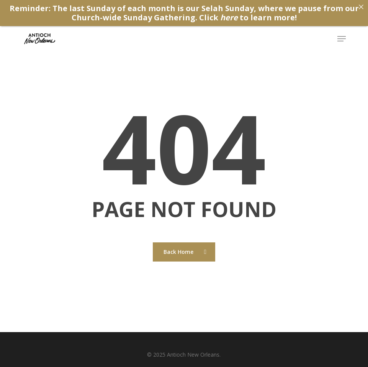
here (229, 17)
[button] (341, 39)
